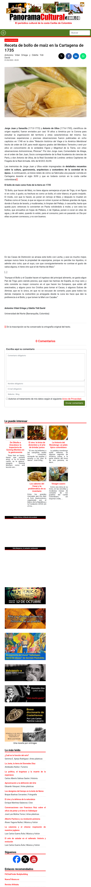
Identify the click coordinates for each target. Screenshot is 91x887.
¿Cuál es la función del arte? (17, 720)
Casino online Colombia (15, 860)
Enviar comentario (74, 368)
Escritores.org (11, 855)
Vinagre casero (58, 449)
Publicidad (34, 871)
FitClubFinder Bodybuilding (16, 839)
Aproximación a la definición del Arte (20, 748)
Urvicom (49, 884)
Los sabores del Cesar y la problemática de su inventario (37, 452)
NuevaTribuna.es (12, 844)
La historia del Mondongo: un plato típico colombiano (58, 410)
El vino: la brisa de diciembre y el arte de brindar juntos (36, 410)
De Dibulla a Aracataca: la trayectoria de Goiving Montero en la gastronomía (15, 412)
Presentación (23, 871)
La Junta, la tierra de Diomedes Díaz (20, 728)
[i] (17, 179)
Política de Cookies (57, 871)
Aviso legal (44, 871)
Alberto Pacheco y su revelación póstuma (22, 784)
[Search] (80, 32)
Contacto (13, 871)
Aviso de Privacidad (71, 364)
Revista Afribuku (12, 849)
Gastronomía (11, 40)
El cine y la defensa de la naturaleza (20, 764)
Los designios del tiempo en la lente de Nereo (24, 756)
